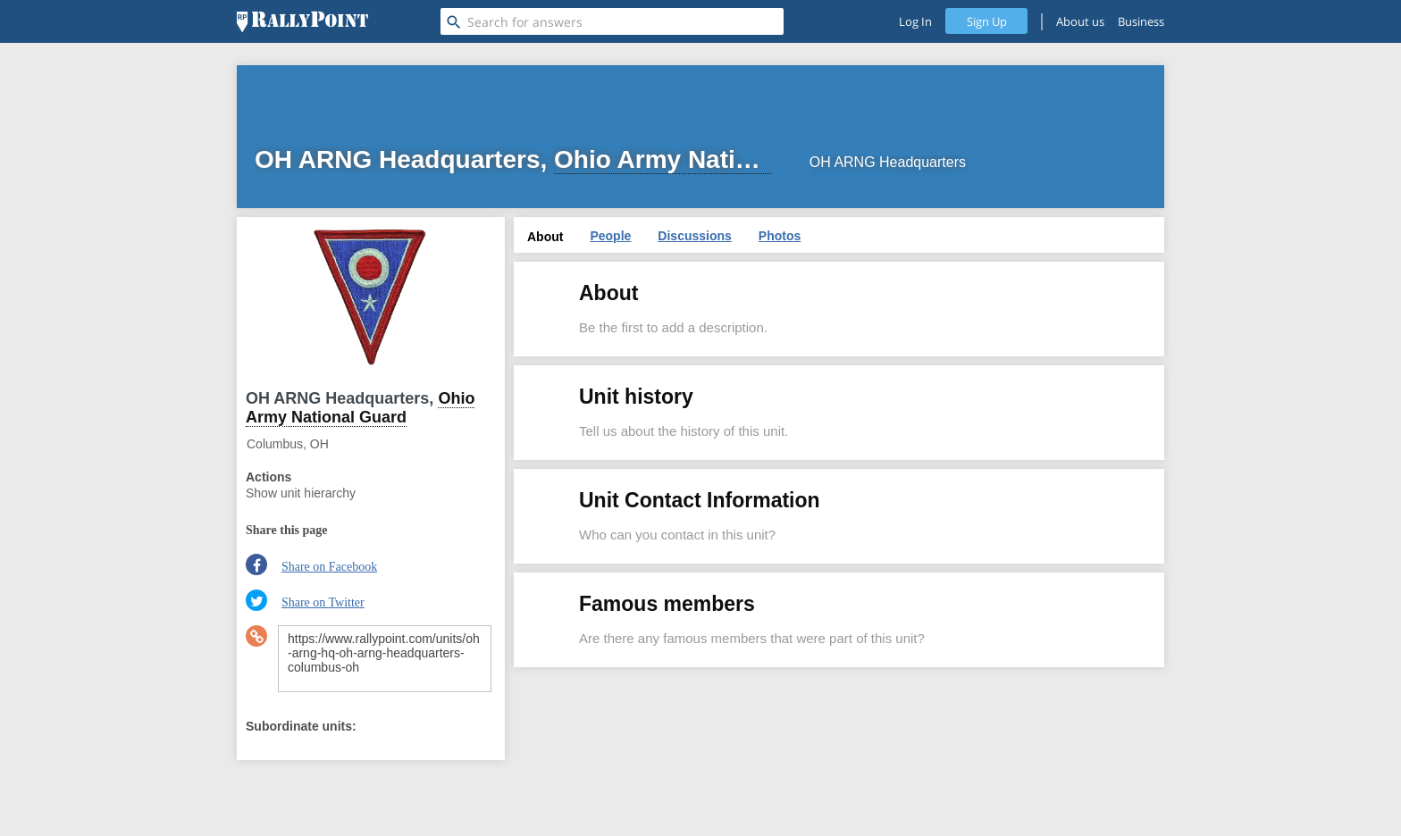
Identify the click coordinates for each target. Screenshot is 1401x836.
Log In (915, 21)
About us (1080, 21)
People (610, 236)
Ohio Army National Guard (360, 407)
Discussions (694, 236)
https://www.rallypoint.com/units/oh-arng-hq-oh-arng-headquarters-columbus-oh (384, 658)
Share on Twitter (323, 602)
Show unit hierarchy (301, 493)
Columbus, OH (288, 444)
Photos (780, 236)
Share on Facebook (329, 566)
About (545, 237)
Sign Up (987, 21)
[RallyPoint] (302, 21)
